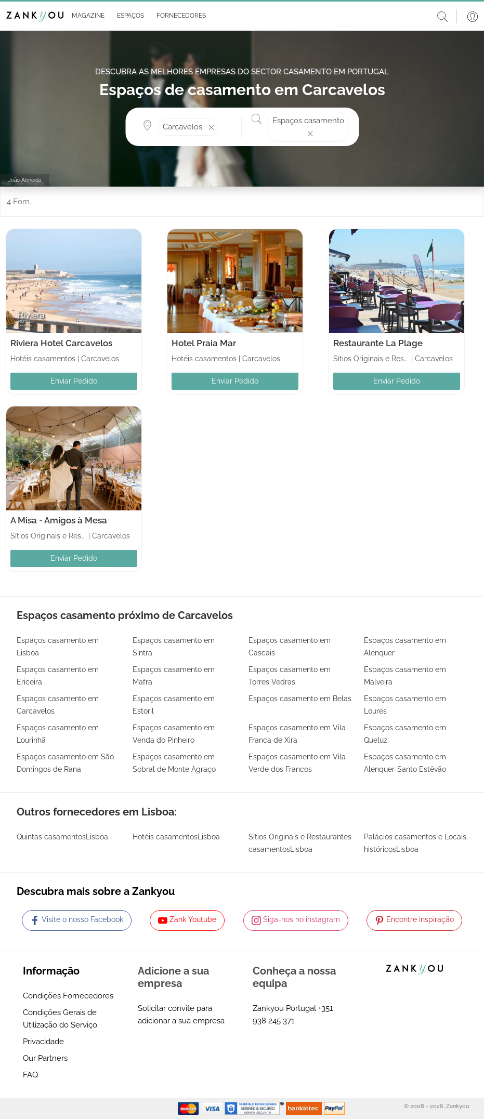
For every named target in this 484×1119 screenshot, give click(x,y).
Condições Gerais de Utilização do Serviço (60, 1019)
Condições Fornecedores (68, 995)
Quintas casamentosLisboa (62, 837)
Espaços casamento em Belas (299, 698)
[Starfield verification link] (255, 1108)
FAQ (30, 1074)
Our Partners (45, 1058)
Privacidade (43, 1041)
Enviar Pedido (73, 381)
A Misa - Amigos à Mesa (58, 520)
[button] (86, 16)
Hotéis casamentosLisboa (176, 837)
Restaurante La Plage (378, 343)
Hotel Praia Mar (204, 343)
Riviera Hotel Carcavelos (61, 343)
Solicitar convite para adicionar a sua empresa (181, 1014)
